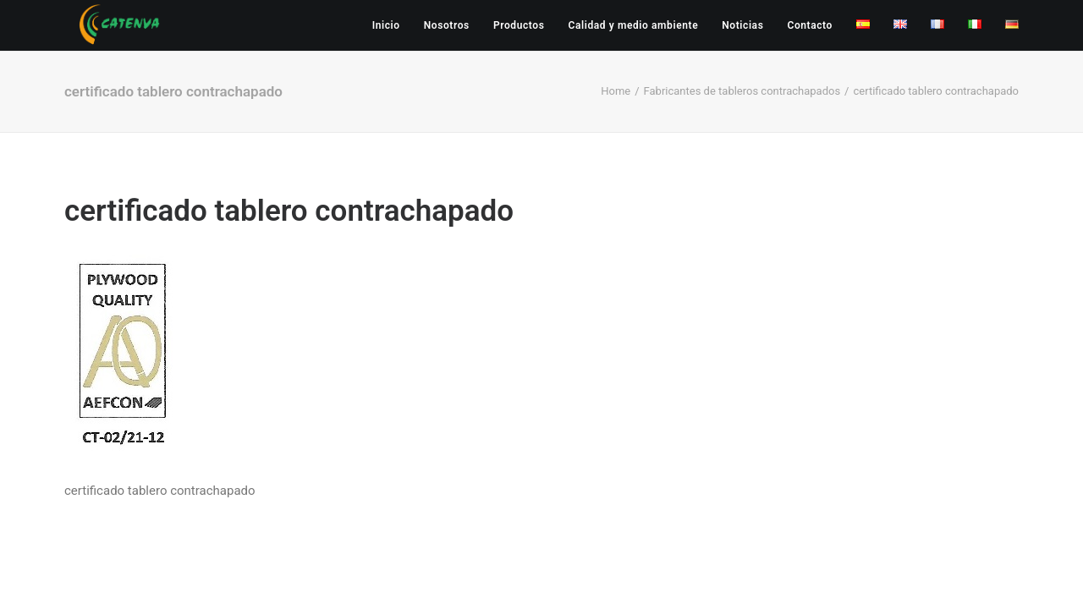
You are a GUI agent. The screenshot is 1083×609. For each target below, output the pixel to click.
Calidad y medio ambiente (633, 25)
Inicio (386, 25)
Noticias (742, 25)
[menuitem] (392, 25)
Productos (519, 25)
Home (615, 91)
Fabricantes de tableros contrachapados (742, 91)
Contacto (810, 25)
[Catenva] (119, 25)
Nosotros (447, 25)
